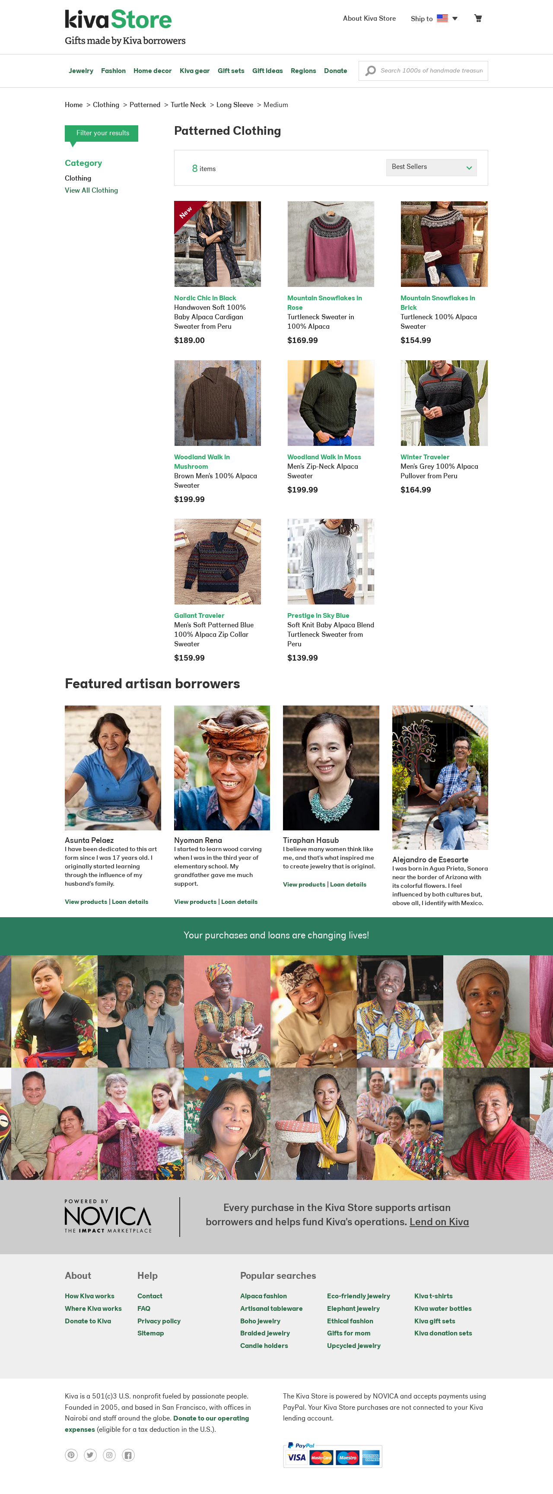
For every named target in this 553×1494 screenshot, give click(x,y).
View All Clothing (91, 191)
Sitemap (150, 1333)
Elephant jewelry (353, 1309)
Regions (303, 71)
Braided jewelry (265, 1333)
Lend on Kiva (439, 1222)
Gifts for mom (349, 1333)
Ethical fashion (350, 1321)
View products (86, 902)
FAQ (143, 1309)
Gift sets (231, 71)
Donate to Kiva (88, 1321)
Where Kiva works (93, 1309)
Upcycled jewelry (354, 1346)
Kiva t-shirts (433, 1296)
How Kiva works (89, 1296)
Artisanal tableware (271, 1309)
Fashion (113, 71)
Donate (335, 71)
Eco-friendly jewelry (358, 1296)
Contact (149, 1296)
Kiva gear (195, 71)
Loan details (130, 902)
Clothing (78, 178)
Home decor (152, 71)
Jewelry (81, 71)
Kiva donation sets (443, 1333)
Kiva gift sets (434, 1321)
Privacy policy (159, 1321)
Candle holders (264, 1346)
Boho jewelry (260, 1321)
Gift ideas (267, 71)
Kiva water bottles (443, 1309)
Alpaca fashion (263, 1296)
